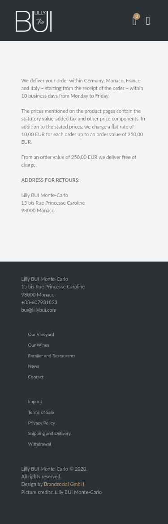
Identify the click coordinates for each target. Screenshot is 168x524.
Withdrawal (39, 444)
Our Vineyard (41, 334)
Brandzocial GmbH (64, 484)
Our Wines (38, 345)
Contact (36, 376)
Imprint (35, 401)
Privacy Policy (41, 422)
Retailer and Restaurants (52, 355)
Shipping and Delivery (49, 433)
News (33, 366)
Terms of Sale (41, 412)
